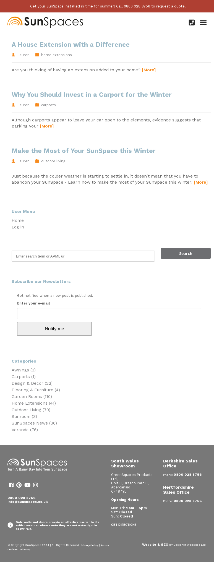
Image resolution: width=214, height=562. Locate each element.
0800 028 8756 (21, 498)
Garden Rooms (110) (32, 396)
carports (48, 105)
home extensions (56, 55)
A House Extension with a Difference (71, 44)
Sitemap (25, 549)
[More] (149, 69)
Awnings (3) (24, 370)
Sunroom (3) (24, 416)
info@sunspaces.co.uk (27, 502)
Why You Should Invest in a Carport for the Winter (92, 94)
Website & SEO (155, 545)
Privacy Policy (89, 545)
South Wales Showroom (125, 464)
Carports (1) (24, 376)
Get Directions (124, 525)
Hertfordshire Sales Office (178, 490)
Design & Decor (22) (32, 383)
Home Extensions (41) (34, 403)
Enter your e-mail (33, 303)
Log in (18, 227)
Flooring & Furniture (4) (36, 389)
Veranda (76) (25, 429)
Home (18, 220)
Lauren (23, 55)
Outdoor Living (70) (31, 409)
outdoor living (53, 161)
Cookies (12, 549)
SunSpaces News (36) (34, 423)
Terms (105, 545)
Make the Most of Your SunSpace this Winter (84, 151)
